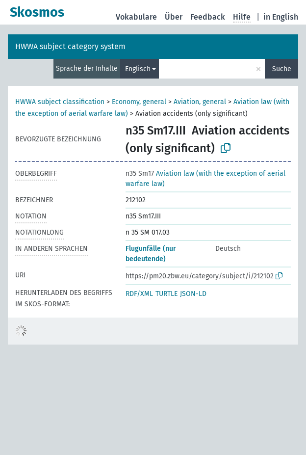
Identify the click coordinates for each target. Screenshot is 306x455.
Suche (281, 69)
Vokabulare (136, 17)
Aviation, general (200, 102)
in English (280, 17)
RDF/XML (139, 294)
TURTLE (166, 294)
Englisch (138, 69)
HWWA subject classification (59, 102)
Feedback (207, 17)
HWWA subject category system (70, 46)
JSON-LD (193, 294)
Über (173, 17)
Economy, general (139, 102)
